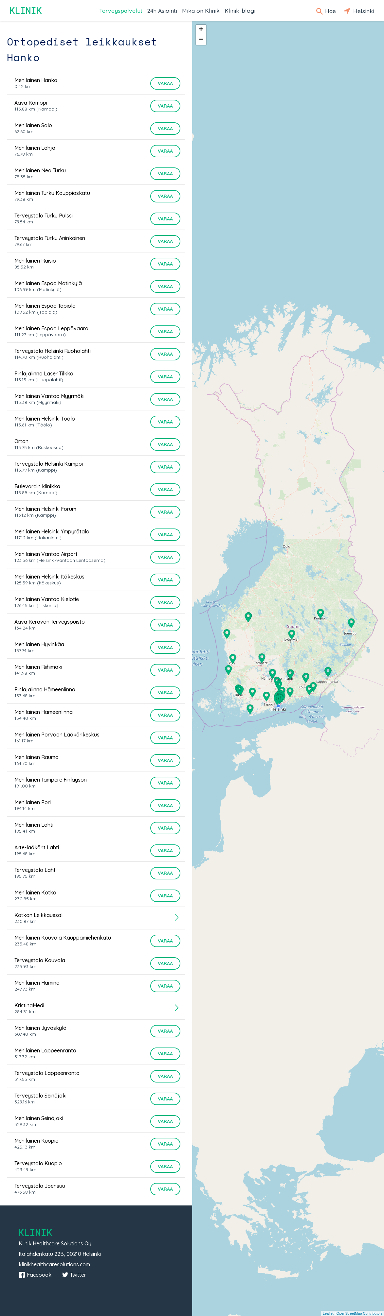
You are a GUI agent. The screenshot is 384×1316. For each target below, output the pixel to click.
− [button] (201, 40)
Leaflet (328, 1313)
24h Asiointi (162, 10)
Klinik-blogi (240, 10)
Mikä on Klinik (201, 10)
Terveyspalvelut (120, 10)
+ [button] (201, 30)
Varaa (165, 83)
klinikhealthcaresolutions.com (54, 1264)
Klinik (26, 10)
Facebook (35, 1275)
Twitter (74, 1275)
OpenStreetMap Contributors (360, 1313)
